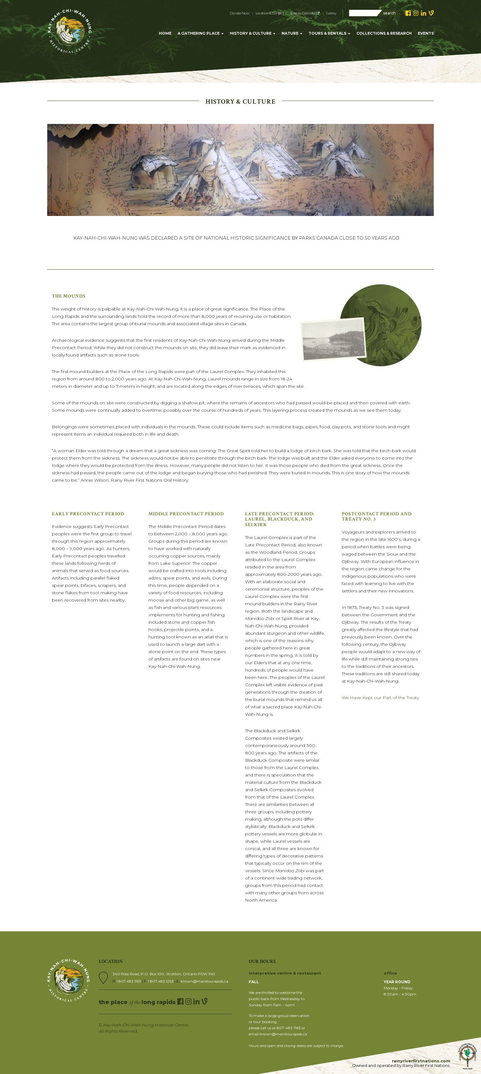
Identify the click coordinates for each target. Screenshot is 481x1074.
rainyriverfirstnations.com (421, 1060)
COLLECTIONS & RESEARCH (384, 33)
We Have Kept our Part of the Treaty (380, 697)
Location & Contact (270, 13)
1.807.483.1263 (161, 981)
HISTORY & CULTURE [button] (252, 33)
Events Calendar (305, 13)
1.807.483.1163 (129, 981)
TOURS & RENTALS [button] (329, 33)
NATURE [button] (292, 33)
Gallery (331, 13)
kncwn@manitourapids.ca (204, 981)
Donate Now (239, 13)
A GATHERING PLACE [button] (201, 33)
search (389, 13)
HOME (165, 33)
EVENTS (426, 33)
